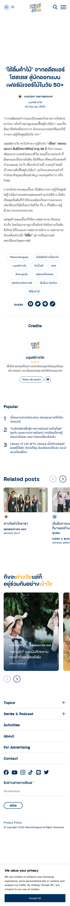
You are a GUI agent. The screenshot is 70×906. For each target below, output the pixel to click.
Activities (12, 725)
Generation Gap (15, 529)
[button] (62, 478)
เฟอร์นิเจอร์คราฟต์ (21, 283)
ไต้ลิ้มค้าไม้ (34, 291)
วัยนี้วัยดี (38, 265)
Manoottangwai (19, 257)
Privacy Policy (13, 822)
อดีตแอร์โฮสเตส (44, 274)
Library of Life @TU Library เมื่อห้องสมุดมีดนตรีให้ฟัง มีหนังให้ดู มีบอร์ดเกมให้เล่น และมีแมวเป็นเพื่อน (38, 447)
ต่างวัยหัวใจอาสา (16, 523)
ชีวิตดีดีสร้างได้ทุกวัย (47, 257)
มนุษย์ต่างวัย (19, 265)
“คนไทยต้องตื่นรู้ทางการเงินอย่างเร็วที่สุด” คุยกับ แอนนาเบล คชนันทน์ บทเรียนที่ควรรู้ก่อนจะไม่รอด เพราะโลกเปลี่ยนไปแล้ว (36, 432)
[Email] (48, 379)
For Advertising (17, 747)
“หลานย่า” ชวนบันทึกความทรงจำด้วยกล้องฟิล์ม (29, 654)
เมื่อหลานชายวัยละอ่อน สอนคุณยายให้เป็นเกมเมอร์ (36, 419)
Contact (11, 758)
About (9, 736)
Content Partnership (38, 96)
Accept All (35, 898)
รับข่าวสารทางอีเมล (19, 782)
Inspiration (16, 645)
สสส (53, 265)
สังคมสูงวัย (21, 274)
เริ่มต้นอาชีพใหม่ (48, 283)
